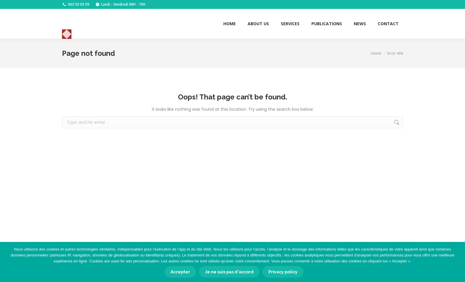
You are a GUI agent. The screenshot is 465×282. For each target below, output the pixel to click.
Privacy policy (282, 272)
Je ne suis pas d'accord (229, 272)
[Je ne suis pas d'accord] (458, 262)
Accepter (180, 272)
